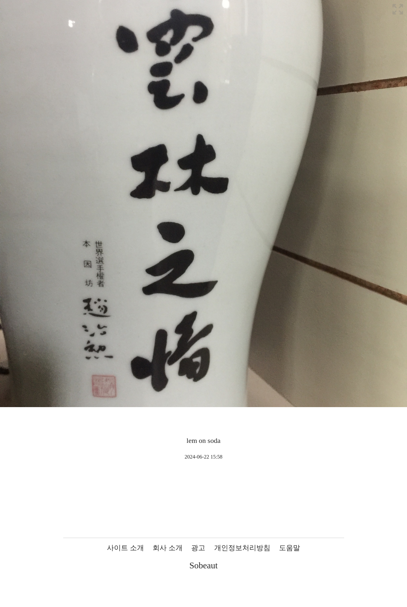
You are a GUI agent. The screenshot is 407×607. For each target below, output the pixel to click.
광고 (198, 548)
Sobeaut (203, 565)
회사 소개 (168, 548)
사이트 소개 (125, 548)
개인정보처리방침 (242, 548)
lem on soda (203, 440)
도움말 (289, 548)
